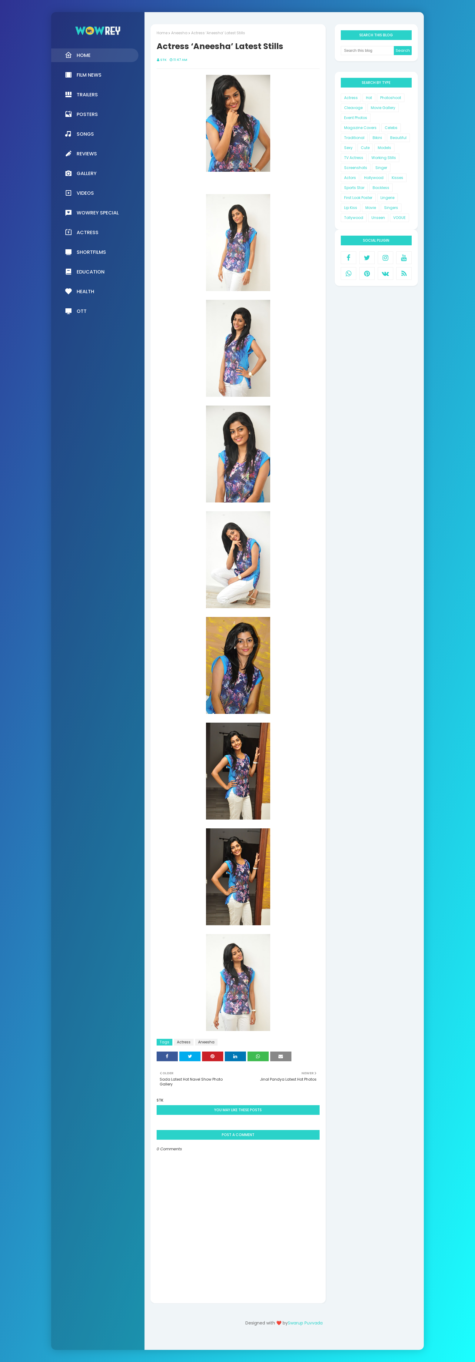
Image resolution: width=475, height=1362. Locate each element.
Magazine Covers (360, 127)
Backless (381, 187)
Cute (365, 147)
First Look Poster (358, 197)
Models (384, 147)
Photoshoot (390, 97)
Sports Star (354, 187)
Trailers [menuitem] (81, 94)
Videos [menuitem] (79, 193)
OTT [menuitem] (76, 311)
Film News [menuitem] (83, 74)
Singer (381, 167)
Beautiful (398, 137)
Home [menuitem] (78, 55)
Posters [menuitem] (81, 114)
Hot (369, 97)
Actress (184, 1042)
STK (163, 59)
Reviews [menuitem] (81, 153)
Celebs (391, 127)
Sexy (348, 147)
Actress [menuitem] (81, 232)
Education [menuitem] (85, 271)
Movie (370, 207)
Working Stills (383, 157)
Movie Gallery (383, 107)
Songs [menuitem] (79, 134)
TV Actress (353, 157)
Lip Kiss (350, 207)
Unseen (378, 217)
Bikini (377, 137)
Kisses (397, 177)
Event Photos (355, 117)
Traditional (354, 137)
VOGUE (399, 217)
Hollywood (374, 177)
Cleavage (353, 107)
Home (162, 32)
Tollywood (353, 217)
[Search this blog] (367, 50)
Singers (391, 207)
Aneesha (179, 32)
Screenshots (355, 167)
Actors (350, 177)
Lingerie (387, 197)
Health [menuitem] (79, 291)
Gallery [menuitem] (81, 173)
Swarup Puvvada (305, 1323)
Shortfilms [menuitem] (85, 252)
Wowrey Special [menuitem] (92, 212)
